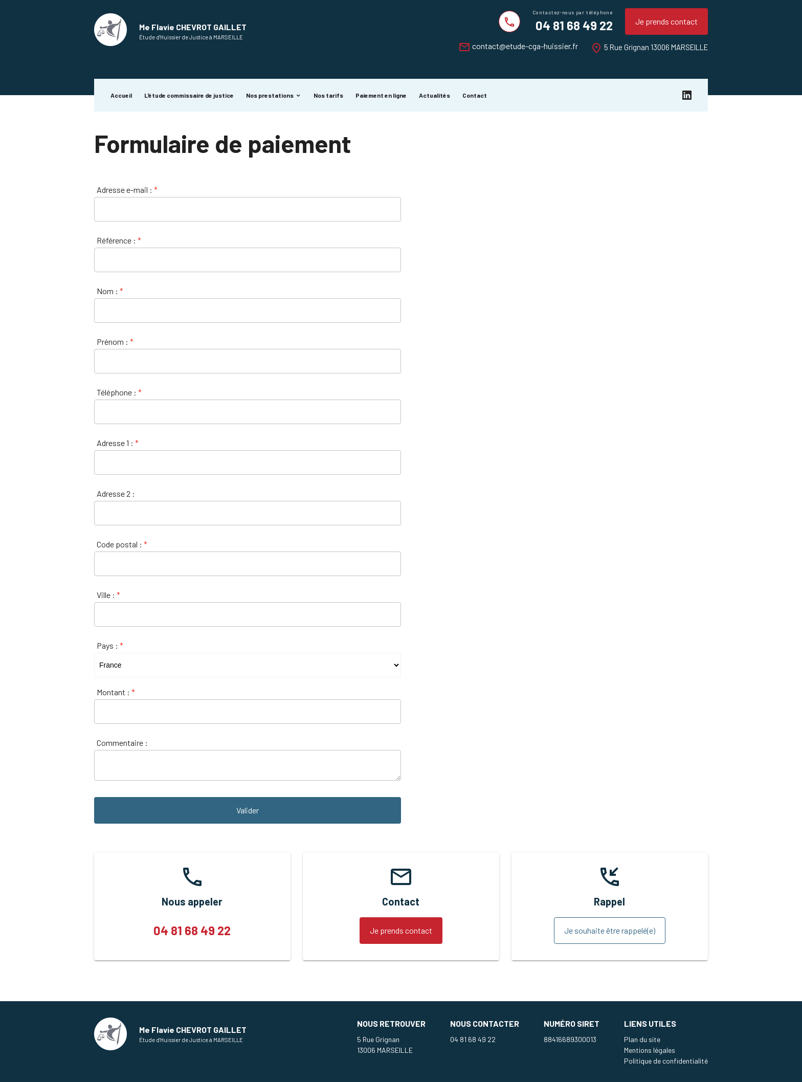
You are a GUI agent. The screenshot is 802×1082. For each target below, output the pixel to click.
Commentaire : (122, 742)
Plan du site (642, 1039)
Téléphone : (119, 392)
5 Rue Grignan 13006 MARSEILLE (656, 47)
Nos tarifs (328, 95)
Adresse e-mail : (127, 189)
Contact (474, 95)
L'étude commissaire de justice (189, 95)
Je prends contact (666, 21)
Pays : (110, 645)
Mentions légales (649, 1050)
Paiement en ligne (381, 95)
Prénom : (115, 341)
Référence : (119, 240)
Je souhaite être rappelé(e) (609, 930)
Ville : (108, 595)
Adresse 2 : (116, 493)
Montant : (116, 692)
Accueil (121, 95)
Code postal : (122, 544)
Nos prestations (270, 95)
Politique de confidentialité (666, 1060)
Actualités (434, 95)
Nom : (110, 291)
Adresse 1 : (118, 443)
